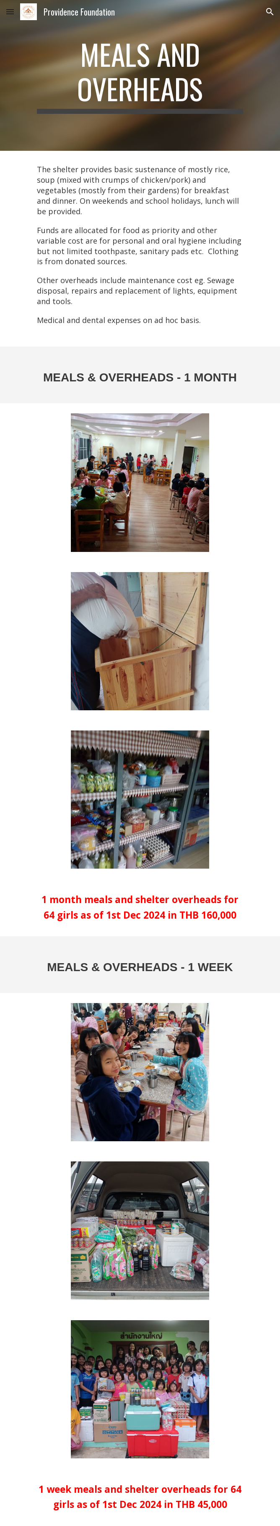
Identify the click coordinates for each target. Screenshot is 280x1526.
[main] (140, 75)
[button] (10, 11)
